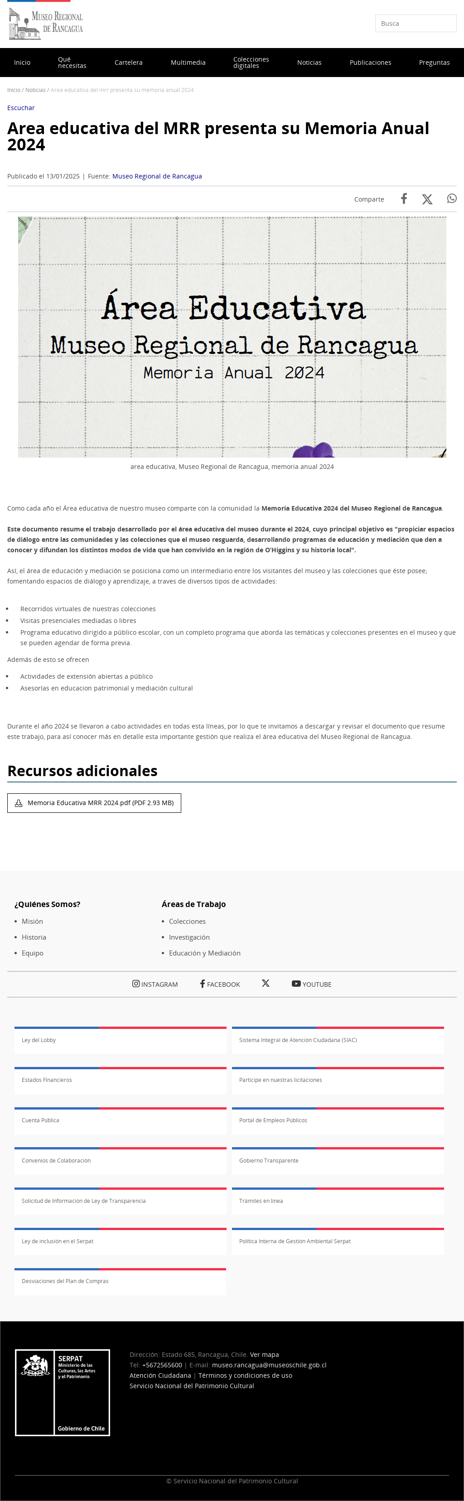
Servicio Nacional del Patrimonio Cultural (192, 1385)
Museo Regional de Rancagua (157, 176)
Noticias (309, 62)
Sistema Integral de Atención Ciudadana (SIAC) (298, 1040)
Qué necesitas (72, 62)
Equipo (33, 953)
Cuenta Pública (40, 1120)
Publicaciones (371, 62)
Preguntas (434, 62)
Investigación (189, 937)
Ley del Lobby (39, 1040)
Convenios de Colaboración (56, 1160)
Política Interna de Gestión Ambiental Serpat (295, 1241)
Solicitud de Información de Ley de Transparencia (84, 1200)
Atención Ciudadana (160, 1375)
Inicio (22, 62)
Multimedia (188, 62)
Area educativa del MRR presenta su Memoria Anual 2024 (218, 136)
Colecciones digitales (251, 62)
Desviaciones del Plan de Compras (65, 1281)
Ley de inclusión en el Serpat (57, 1241)
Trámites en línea (261, 1200)
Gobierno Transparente (269, 1160)
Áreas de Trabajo (194, 904)
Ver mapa (264, 1354)
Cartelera (129, 62)
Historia (34, 937)
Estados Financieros (47, 1079)
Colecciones (187, 921)
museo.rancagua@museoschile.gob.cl (269, 1365)
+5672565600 (162, 1365)
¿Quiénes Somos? (47, 904)
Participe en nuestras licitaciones (280, 1079)
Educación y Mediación (205, 953)
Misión (32, 921)
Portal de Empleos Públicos (273, 1120)
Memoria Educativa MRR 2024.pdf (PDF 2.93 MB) (100, 802)
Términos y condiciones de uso (245, 1375)
